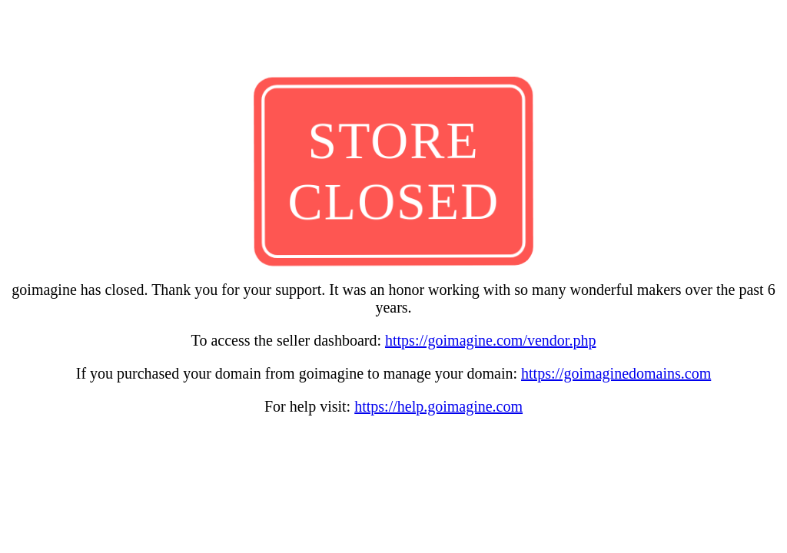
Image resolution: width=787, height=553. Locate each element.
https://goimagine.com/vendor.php (490, 340)
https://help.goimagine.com (438, 406)
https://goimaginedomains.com (616, 373)
